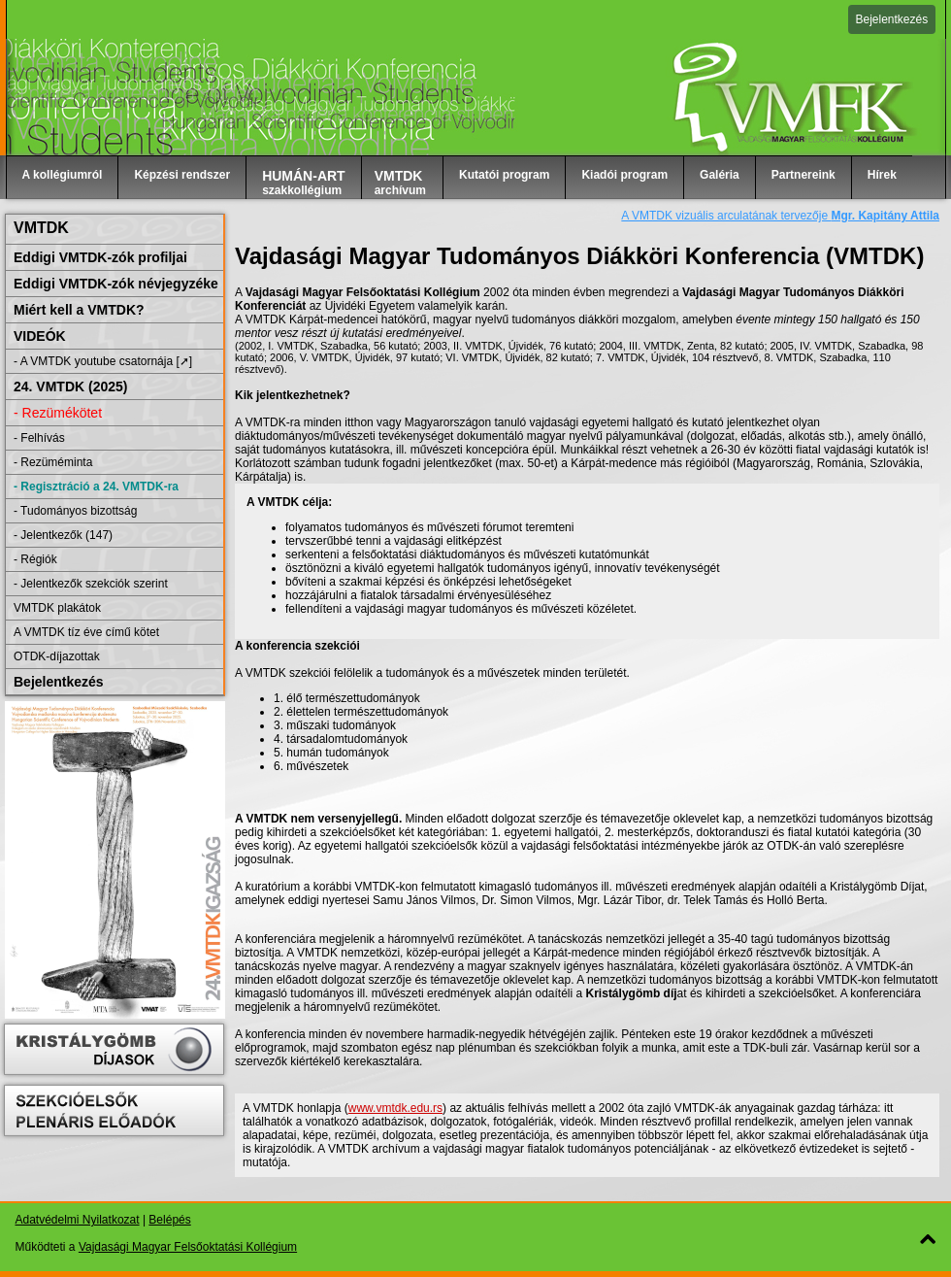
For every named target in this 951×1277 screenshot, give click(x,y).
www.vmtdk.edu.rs (395, 1108)
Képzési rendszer (182, 175)
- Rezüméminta (53, 462)
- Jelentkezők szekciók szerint (91, 583)
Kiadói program (624, 175)
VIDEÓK (40, 336)
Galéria (719, 175)
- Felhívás (39, 438)
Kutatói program (504, 175)
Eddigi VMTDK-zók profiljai (100, 257)
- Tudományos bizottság (75, 511)
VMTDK (41, 227)
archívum (400, 182)
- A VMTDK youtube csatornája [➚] (103, 361)
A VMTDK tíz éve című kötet (86, 632)
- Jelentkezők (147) (63, 535)
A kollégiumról (62, 175)
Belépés (169, 1220)
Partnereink (803, 175)
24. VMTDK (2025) (70, 386)
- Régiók (35, 559)
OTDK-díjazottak (57, 656)
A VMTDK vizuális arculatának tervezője (780, 215)
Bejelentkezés (892, 19)
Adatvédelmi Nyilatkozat (78, 1220)
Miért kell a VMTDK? (79, 310)
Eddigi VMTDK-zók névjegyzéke (116, 283)
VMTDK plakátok (57, 608)
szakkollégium (303, 182)
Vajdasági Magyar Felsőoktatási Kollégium (188, 1247)
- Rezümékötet (58, 412)
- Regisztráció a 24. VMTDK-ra (96, 486)
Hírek (882, 175)
